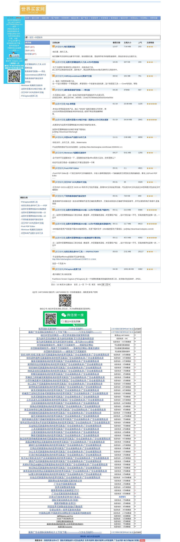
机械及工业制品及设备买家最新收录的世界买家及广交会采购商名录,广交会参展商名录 (65, 393)
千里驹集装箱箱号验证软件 (32, 78)
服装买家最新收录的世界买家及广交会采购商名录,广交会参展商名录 (65, 361)
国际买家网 (99, 540)
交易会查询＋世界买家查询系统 (65, 510)
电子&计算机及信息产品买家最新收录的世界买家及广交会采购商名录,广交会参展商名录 (65, 458)
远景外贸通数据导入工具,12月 (33, 64)
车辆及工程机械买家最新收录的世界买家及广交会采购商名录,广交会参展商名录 (65, 377)
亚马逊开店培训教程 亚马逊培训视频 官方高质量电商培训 (65, 338)
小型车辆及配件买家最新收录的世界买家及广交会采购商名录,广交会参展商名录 (65, 380)
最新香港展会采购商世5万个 (65, 490)
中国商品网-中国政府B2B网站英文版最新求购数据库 (65, 513)
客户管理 (55, 18)
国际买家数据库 (66, 540)
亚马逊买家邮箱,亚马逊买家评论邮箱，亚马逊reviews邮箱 (65, 342)
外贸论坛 (134, 18)
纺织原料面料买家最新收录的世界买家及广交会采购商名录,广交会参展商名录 (65, 358)
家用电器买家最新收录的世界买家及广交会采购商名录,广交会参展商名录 (65, 387)
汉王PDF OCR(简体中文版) (32, 92)
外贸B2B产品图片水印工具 (32, 233)
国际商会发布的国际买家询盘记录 (65, 480)
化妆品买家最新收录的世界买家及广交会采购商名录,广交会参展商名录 (65, 477)
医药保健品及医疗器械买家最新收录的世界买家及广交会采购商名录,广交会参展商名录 (65, 419)
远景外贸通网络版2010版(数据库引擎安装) (83, 238)
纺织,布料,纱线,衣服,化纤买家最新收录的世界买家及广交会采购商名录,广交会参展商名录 (65, 354)
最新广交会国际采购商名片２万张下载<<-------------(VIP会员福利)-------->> (65, 332)
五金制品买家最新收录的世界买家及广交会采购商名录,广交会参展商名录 (65, 426)
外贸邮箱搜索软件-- (65, 345)
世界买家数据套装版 (65, 487)
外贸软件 (94, 18)
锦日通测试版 (26, 68)
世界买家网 (89, 540)
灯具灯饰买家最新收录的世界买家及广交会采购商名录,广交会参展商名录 (65, 455)
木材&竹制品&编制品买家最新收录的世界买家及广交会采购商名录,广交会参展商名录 (65, 464)
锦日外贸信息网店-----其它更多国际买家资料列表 (65, 335)
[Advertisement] (109, 10)
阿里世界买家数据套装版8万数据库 (65, 506)
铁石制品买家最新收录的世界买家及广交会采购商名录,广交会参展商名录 (65, 468)
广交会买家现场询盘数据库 (65, 493)
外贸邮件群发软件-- (65, 351)
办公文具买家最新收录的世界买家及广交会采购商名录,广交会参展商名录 (65, 451)
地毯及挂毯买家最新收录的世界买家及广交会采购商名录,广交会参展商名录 (65, 371)
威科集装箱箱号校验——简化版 (77, 90)
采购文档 (45, 18)
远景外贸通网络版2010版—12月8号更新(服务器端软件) (88, 224)
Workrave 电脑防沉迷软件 (31, 85)
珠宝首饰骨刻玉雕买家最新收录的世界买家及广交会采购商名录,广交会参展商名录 (65, 409)
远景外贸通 (27, 54)
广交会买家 (118, 540)
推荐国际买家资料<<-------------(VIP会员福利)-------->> (65, 329)
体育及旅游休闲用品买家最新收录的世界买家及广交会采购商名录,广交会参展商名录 (65, 471)
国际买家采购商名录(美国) (65, 500)
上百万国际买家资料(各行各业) (122, 329)
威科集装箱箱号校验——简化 (33, 71)
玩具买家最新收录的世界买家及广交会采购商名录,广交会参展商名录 (65, 396)
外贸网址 (144, 18)
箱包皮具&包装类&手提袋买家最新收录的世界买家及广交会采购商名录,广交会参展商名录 (65, 422)
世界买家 (154, 18)
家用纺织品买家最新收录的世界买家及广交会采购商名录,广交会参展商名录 (65, 364)
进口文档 (35, 18)
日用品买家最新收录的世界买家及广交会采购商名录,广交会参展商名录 (65, 448)
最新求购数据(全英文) (65, 503)
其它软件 (26, 50)
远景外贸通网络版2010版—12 (33, 212)
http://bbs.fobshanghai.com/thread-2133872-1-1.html (74, 259)
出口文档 (25, 18)
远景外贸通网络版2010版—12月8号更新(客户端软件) (87, 210)
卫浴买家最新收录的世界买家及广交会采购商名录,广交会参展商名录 (65, 403)
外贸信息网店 (78, 540)
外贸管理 (65, 18)
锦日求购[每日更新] (131, 540)
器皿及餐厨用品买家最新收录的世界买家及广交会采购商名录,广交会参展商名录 (65, 442)
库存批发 (114, 18)
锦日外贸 (124, 18)
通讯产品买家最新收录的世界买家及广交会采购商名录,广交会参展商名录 (65, 461)
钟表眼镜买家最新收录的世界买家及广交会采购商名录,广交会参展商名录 (65, 413)
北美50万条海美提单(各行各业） (65, 497)
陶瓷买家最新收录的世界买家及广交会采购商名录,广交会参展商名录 (65, 435)
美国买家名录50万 (51, 540)
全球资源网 (108, 540)
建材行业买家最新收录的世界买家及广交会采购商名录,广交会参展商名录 (65, 445)
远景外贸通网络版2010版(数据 (33, 209)
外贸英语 (104, 18)
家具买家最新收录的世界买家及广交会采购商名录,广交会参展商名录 (65, 390)
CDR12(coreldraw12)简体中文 (33, 75)
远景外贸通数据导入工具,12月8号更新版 (82, 62)
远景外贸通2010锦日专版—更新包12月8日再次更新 (87, 120)
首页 (31, 37)
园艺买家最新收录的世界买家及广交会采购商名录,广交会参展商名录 (65, 416)
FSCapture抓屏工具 (29, 96)
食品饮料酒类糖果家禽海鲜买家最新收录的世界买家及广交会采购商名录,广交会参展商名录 (65, 438)
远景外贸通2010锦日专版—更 (33, 89)
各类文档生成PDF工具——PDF (34, 205)
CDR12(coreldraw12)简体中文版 (78, 76)
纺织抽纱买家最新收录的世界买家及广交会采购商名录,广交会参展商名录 (65, 367)
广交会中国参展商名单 (65, 484)
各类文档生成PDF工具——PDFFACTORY (81, 252)
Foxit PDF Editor (28, 226)
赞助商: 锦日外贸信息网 (90, 536)
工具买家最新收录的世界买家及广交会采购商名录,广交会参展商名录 (65, 429)
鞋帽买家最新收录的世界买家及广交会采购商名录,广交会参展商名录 (65, 374)
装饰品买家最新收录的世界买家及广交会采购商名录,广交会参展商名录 (65, 406)
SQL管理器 (26, 82)
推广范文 (84, 18)
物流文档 (74, 18)
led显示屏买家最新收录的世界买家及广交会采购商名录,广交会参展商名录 (65, 474)
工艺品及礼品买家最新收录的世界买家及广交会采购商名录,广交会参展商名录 (65, 400)
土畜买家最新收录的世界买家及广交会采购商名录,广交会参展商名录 (65, 432)
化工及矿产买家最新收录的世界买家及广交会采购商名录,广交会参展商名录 (65, 384)
